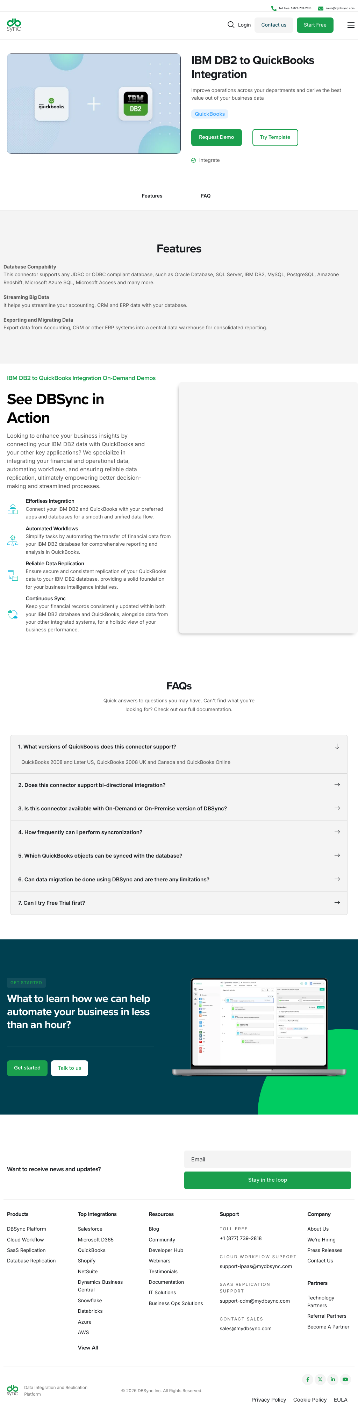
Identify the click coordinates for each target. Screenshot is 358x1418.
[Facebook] (307, 1379)
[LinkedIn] (332, 1379)
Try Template (278, 137)
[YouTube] (345, 1379)
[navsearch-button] (231, 24)
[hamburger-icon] (351, 25)
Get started (28, 1079)
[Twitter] (320, 1379)
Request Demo (217, 137)
